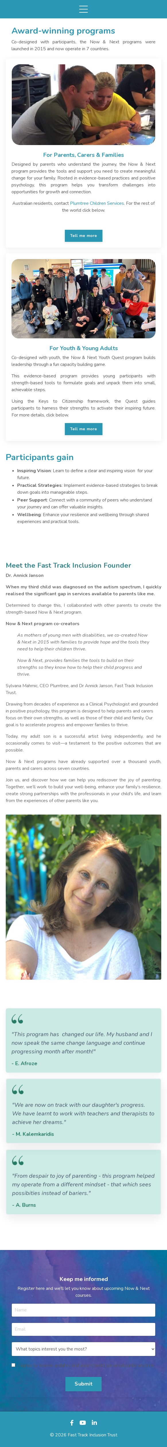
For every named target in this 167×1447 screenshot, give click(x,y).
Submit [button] (83, 1383)
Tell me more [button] (83, 235)
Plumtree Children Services (97, 203)
